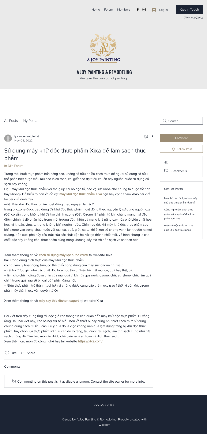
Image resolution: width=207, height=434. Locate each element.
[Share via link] (27, 352)
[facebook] (138, 9)
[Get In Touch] (189, 9)
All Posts (11, 121)
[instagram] (144, 9)
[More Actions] (150, 136)
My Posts (30, 121)
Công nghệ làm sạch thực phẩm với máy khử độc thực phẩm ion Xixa (179, 214)
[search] (181, 121)
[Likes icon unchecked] (7, 352)
